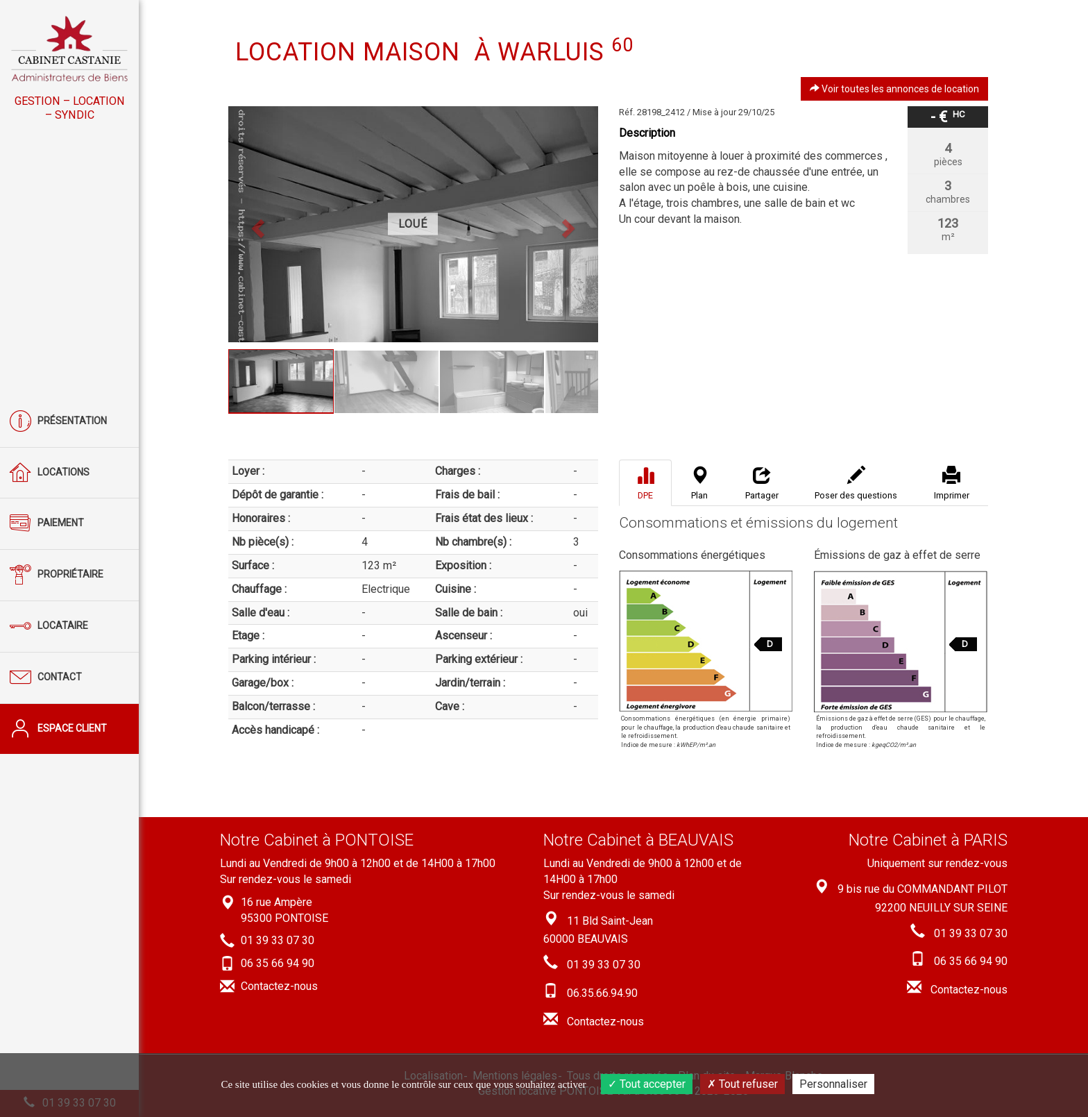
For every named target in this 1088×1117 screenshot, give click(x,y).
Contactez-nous (279, 986)
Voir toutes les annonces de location (894, 88)
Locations (50, 473)
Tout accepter (647, 1084)
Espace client (58, 729)
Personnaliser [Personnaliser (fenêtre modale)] (833, 1084)
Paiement (47, 524)
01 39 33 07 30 (277, 941)
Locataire (49, 626)
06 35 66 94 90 (277, 963)
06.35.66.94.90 (602, 993)
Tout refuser (742, 1084)
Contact (46, 678)
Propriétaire (56, 575)
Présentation (58, 421)
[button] (256, 224)
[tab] (645, 483)
